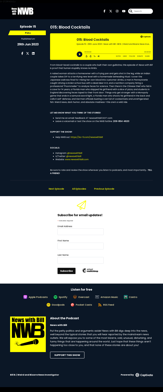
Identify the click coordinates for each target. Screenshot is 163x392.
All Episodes (79, 190)
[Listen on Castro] (133, 299)
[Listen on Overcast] (81, 299)
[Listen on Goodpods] (54, 309)
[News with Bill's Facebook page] (104, 12)
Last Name (63, 256)
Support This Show (67, 359)
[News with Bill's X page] (109, 12)
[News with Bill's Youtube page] (122, 12)
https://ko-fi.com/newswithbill (87, 138)
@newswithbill (74, 154)
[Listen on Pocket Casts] (81, 309)
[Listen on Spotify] (59, 299)
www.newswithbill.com (77, 160)
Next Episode (56, 190)
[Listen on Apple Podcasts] (33, 299)
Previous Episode (104, 190)
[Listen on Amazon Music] (107, 299)
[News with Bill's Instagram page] (115, 12)
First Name (63, 241)
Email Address (65, 227)
